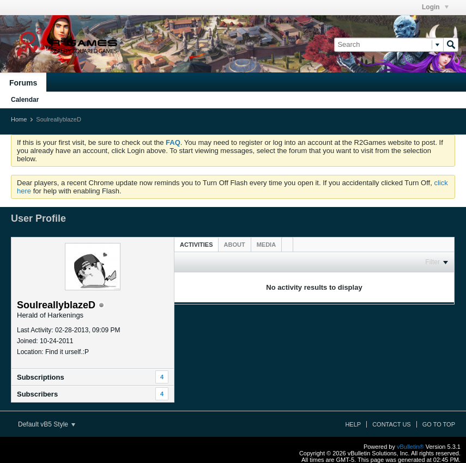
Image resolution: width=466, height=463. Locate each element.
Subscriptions (40, 377)
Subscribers (37, 394)
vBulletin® (410, 446)
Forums (23, 82)
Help (353, 424)
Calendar (25, 99)
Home (19, 119)
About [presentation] (234, 244)
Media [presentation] (266, 244)
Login (435, 7)
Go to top (438, 424)
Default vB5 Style (46, 424)
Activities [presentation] (196, 244)
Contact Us (391, 424)
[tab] (196, 244)
